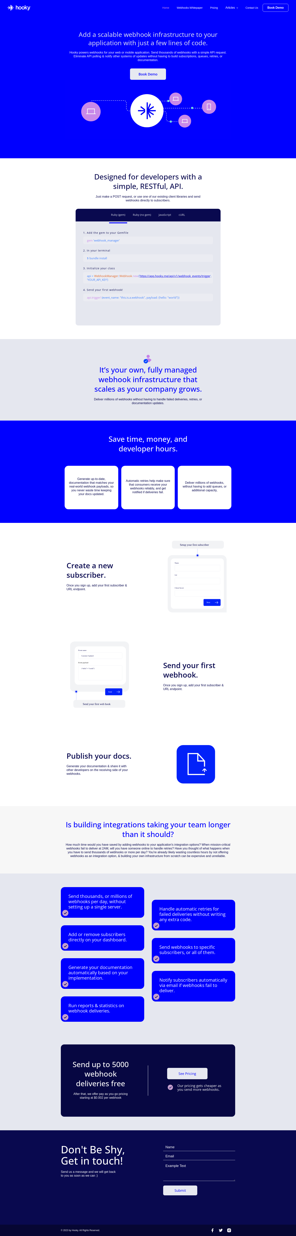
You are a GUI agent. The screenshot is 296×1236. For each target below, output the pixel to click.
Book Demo (148, 74)
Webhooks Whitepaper (190, 7)
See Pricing (187, 1073)
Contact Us (252, 7)
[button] (231, 8)
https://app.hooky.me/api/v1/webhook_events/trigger (175, 276)
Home (165, 7)
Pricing (214, 7)
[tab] (118, 216)
